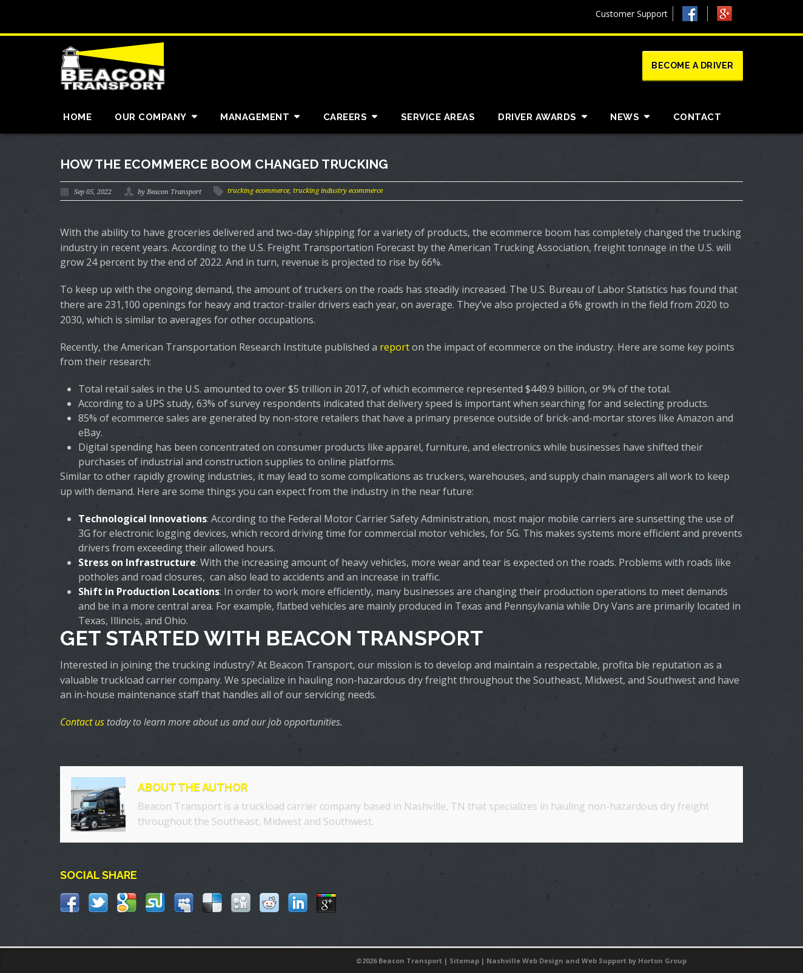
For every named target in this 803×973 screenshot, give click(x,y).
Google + (730, 16)
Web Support (604, 960)
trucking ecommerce (258, 191)
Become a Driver (692, 65)
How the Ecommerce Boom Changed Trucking (224, 164)
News (624, 117)
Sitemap (464, 960)
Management (254, 117)
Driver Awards (537, 117)
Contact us (82, 722)
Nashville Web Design (524, 960)
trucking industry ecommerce (338, 191)
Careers (345, 117)
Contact (697, 117)
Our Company (151, 117)
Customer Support (632, 13)
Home (77, 117)
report (394, 347)
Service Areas (438, 117)
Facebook (695, 13)
